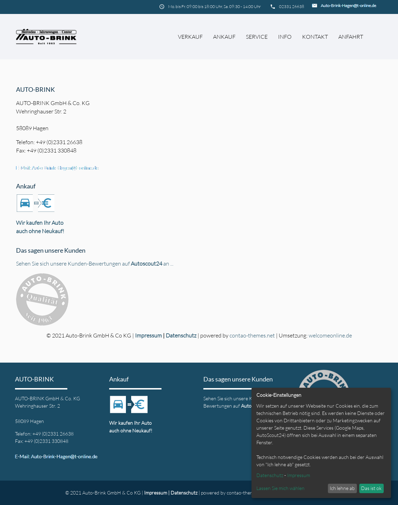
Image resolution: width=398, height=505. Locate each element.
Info (285, 36)
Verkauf (190, 36)
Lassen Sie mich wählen (280, 488)
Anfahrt (350, 36)
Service (257, 36)
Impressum (148, 335)
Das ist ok (371, 488)
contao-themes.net (252, 335)
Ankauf (224, 36)
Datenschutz (181, 335)
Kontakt (315, 36)
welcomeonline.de (330, 335)
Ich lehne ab (342, 488)
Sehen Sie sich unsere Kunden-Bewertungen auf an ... (94, 263)
